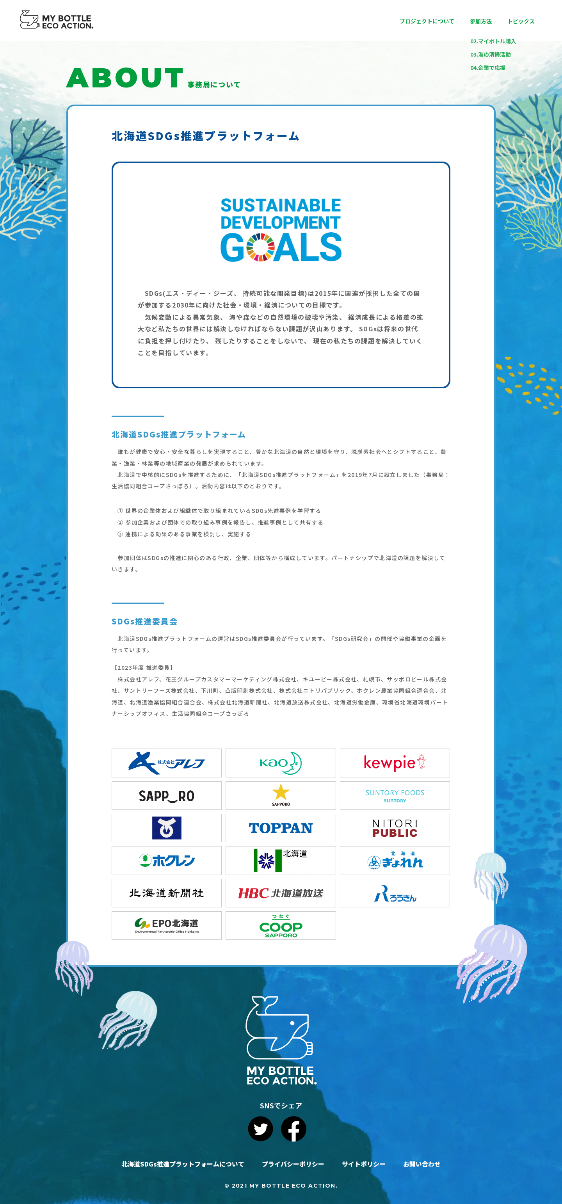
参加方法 (481, 21)
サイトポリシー (364, 1163)
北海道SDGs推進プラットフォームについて (182, 1163)
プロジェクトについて (427, 21)
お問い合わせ (422, 1163)
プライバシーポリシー (293, 1163)
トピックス (521, 21)
